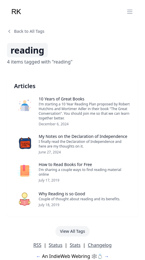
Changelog (100, 245)
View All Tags (72, 231)
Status (55, 245)
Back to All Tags (26, 31)
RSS (37, 245)
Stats (75, 245)
